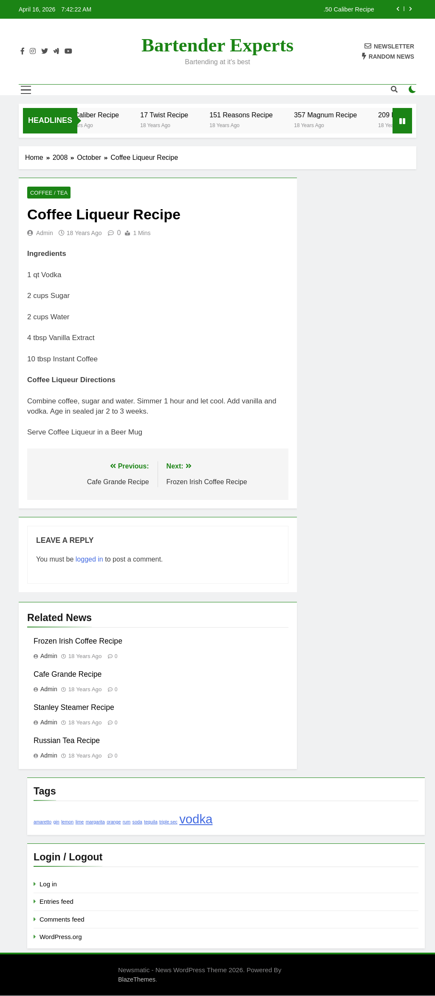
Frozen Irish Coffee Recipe (78, 641)
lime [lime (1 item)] (80, 822)
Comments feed (62, 919)
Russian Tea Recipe (67, 741)
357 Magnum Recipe (347, 115)
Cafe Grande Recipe (68, 674)
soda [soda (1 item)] (137, 822)
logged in (89, 559)
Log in (48, 884)
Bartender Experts (217, 45)
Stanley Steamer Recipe (74, 708)
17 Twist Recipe (187, 115)
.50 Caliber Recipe (348, 9)
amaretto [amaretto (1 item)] (42, 822)
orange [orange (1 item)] (114, 822)
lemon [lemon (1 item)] (67, 822)
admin (44, 233)
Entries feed (56, 901)
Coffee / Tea (47, 193)
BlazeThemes (136, 979)
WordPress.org (61, 937)
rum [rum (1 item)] (126, 822)
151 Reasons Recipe (263, 115)
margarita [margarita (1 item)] (95, 822)
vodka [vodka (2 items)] (195, 819)
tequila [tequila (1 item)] (150, 822)
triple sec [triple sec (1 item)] (168, 822)
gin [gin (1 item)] (56, 822)
